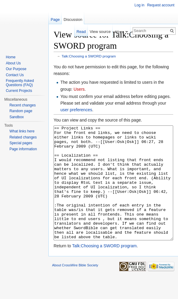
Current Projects (19, 91)
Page (55, 19)
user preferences (76, 109)
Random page (20, 111)
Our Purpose (16, 69)
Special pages (20, 143)
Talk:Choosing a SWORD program (89, 56)
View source (100, 31)
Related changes (23, 137)
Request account (160, 5)
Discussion (73, 19)
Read (81, 31)
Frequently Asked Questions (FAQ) (20, 83)
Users (79, 89)
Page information (23, 149)
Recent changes (22, 105)
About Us (13, 63)
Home (10, 57)
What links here (22, 131)
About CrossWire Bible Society (75, 288)
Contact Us (15, 75)
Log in (139, 5)
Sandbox (16, 117)
